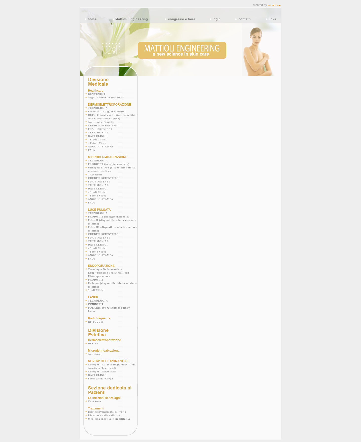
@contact (215, 439)
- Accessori (95, 172)
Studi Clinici (96, 287)
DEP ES (93, 341)
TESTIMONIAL (98, 130)
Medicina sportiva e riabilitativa (109, 416)
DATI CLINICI (98, 133)
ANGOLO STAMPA (100, 144)
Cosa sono (94, 398)
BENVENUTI (96, 91)
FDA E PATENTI (99, 179)
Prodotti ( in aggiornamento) (107, 109)
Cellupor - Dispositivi (102, 369)
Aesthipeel (95, 351)
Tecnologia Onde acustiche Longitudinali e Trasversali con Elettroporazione (108, 270)
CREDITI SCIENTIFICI (104, 123)
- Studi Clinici (97, 137)
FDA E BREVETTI (100, 126)
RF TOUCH (95, 319)
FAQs (91, 147)
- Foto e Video (97, 140)
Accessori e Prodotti (101, 119)
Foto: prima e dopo (100, 376)
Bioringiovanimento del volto (107, 409)
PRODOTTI (95, 277)
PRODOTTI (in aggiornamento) (108, 161)
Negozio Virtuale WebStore (105, 95)
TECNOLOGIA (98, 105)
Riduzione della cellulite (104, 412)
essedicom (274, 2)
